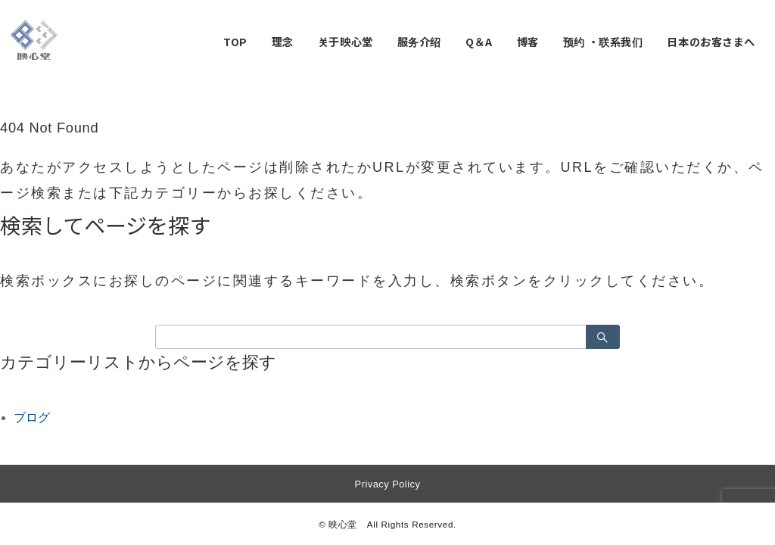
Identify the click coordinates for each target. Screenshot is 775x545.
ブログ (32, 417)
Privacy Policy (388, 484)
